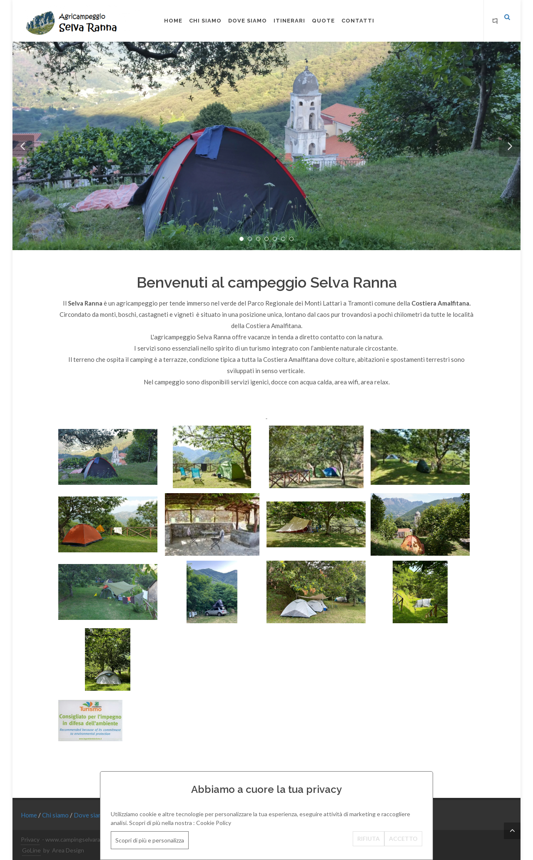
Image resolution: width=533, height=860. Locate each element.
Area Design (68, 850)
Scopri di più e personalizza (149, 840)
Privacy (30, 839)
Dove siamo (91, 815)
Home (29, 815)
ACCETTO (403, 838)
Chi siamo (56, 815)
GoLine (31, 850)
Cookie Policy (213, 822)
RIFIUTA (368, 838)
